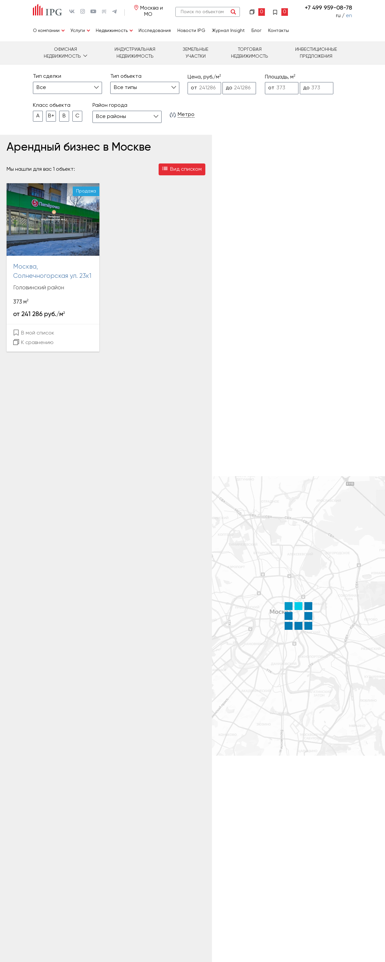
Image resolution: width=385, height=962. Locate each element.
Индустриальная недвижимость (135, 53)
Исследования (155, 30)
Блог (256, 30)
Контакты (278, 30)
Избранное (280, 12)
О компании (46, 30)
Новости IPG (191, 30)
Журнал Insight (228, 30)
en (349, 15)
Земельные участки (195, 53)
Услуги (77, 30)
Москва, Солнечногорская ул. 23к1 (52, 271)
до (229, 88)
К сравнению (33, 342)
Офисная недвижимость (62, 53)
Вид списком (182, 169)
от (194, 88)
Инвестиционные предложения (316, 53)
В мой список (33, 333)
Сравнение (257, 12)
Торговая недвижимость (249, 53)
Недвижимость (112, 30)
